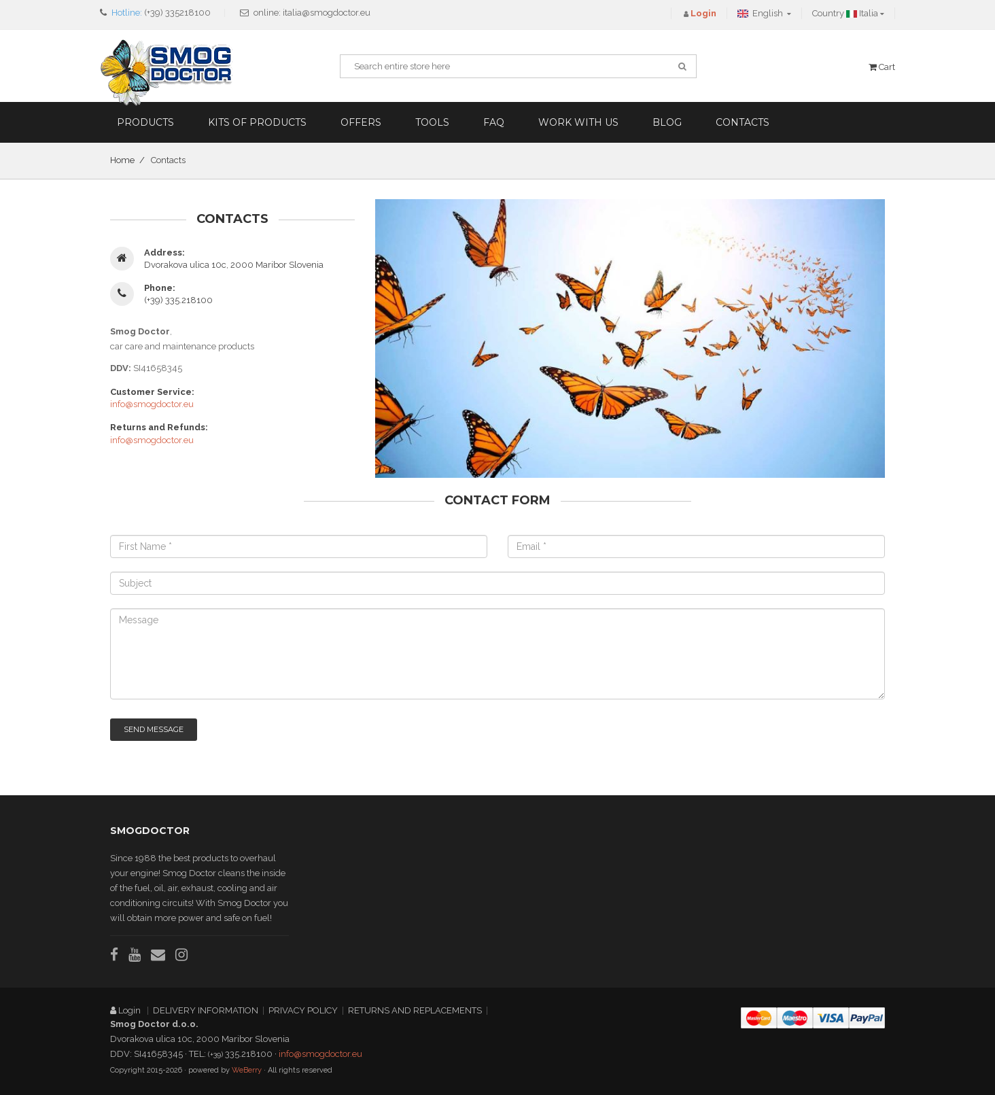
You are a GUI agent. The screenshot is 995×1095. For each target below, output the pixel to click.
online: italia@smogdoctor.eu (312, 12)
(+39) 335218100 (177, 12)
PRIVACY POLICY (303, 1010)
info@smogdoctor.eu (152, 404)
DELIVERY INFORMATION (205, 1010)
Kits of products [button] (257, 122)
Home (122, 160)
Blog (667, 122)
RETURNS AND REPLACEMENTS (415, 1010)
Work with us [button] (578, 122)
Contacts (742, 122)
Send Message (154, 729)
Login (126, 1010)
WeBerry (247, 1070)
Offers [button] (361, 122)
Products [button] (145, 122)
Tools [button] (432, 122)
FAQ (493, 122)
